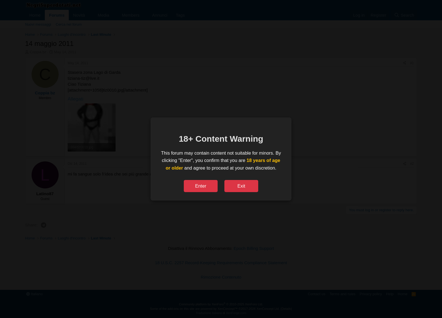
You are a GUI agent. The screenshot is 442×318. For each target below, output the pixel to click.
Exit (241, 185)
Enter (200, 185)
